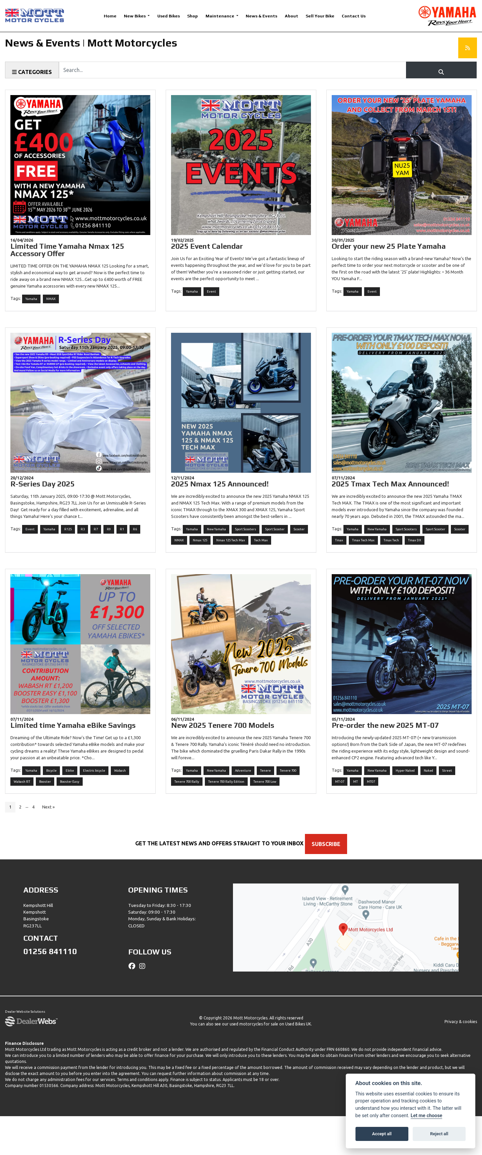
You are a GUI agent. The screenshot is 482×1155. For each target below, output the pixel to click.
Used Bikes (168, 15)
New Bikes (135, 15)
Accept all (382, 1133)
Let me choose (427, 1116)
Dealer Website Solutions (25, 1051)
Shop (192, 15)
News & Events (261, 15)
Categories (32, 72)
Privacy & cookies (461, 1060)
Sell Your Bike (320, 15)
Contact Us (354, 15)
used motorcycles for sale (254, 1063)
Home (110, 15)
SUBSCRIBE (330, 883)
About (291, 15)
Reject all (439, 1133)
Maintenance (220, 15)
